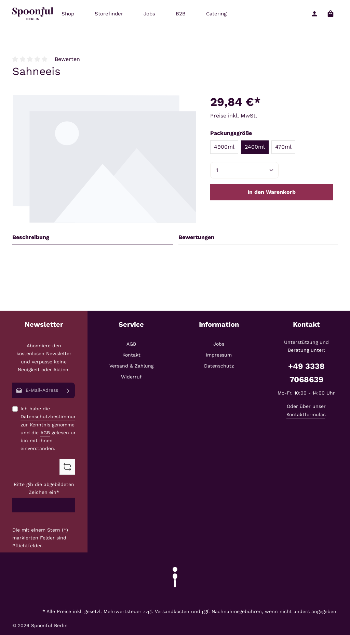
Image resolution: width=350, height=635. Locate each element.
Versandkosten (172, 611)
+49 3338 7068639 (306, 372)
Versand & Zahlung (131, 366)
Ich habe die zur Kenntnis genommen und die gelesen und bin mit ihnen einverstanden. (53, 428)
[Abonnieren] (68, 390)
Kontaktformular (305, 414)
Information (219, 324)
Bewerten (67, 59)
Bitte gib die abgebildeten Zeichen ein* (44, 488)
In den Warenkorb (271, 192)
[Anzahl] (244, 170)
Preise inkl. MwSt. (233, 115)
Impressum (219, 355)
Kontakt (131, 355)
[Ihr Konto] (314, 14)
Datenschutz (219, 366)
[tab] (92, 237)
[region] (104, 157)
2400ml (255, 147)
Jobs (218, 344)
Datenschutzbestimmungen (53, 416)
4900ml (224, 147)
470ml (283, 147)
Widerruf (131, 376)
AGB (45, 432)
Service (131, 324)
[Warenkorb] (330, 14)
